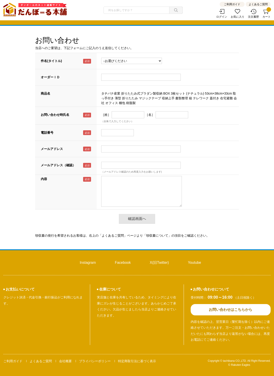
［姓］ (106, 115)
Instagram (88, 262)
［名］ (150, 115)
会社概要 (65, 361)
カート (266, 13)
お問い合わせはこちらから (230, 310)
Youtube (194, 262)
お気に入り (237, 16)
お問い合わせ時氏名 (55, 115)
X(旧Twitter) (159, 262)
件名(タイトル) (51, 61)
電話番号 (47, 132)
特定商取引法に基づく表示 (137, 361)
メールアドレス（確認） (58, 165)
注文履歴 (253, 16)
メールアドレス (52, 149)
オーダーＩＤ (50, 77)
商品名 (45, 93)
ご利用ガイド (232, 4)
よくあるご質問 (258, 4)
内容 (44, 179)
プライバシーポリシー (95, 361)
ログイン (221, 16)
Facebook (123, 262)
